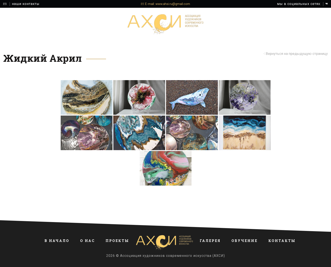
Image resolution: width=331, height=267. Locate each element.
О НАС (72, 24)
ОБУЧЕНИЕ (260, 24)
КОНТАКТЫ (289, 24)
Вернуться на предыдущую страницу (297, 54)
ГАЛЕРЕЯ (235, 24)
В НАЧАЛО (50, 24)
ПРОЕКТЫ (94, 24)
